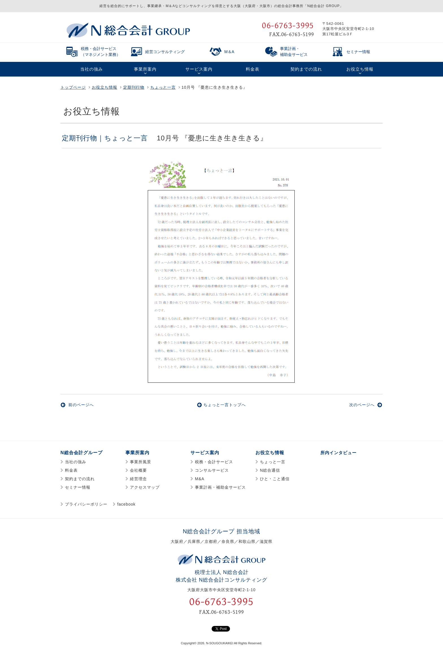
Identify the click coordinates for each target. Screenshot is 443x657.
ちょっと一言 (163, 87)
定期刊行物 (133, 87)
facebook (126, 504)
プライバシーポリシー (86, 504)
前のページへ (77, 405)
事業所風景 (140, 462)
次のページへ (365, 405)
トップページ (73, 87)
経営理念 (138, 479)
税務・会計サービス (214, 462)
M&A (199, 479)
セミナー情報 (77, 487)
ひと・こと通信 (275, 479)
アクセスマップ (145, 487)
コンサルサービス (212, 470)
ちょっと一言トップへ (221, 405)
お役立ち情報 (104, 87)
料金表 (71, 470)
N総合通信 (270, 470)
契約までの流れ (80, 479)
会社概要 (138, 470)
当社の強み (75, 462)
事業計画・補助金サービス (220, 487)
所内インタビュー (339, 452)
